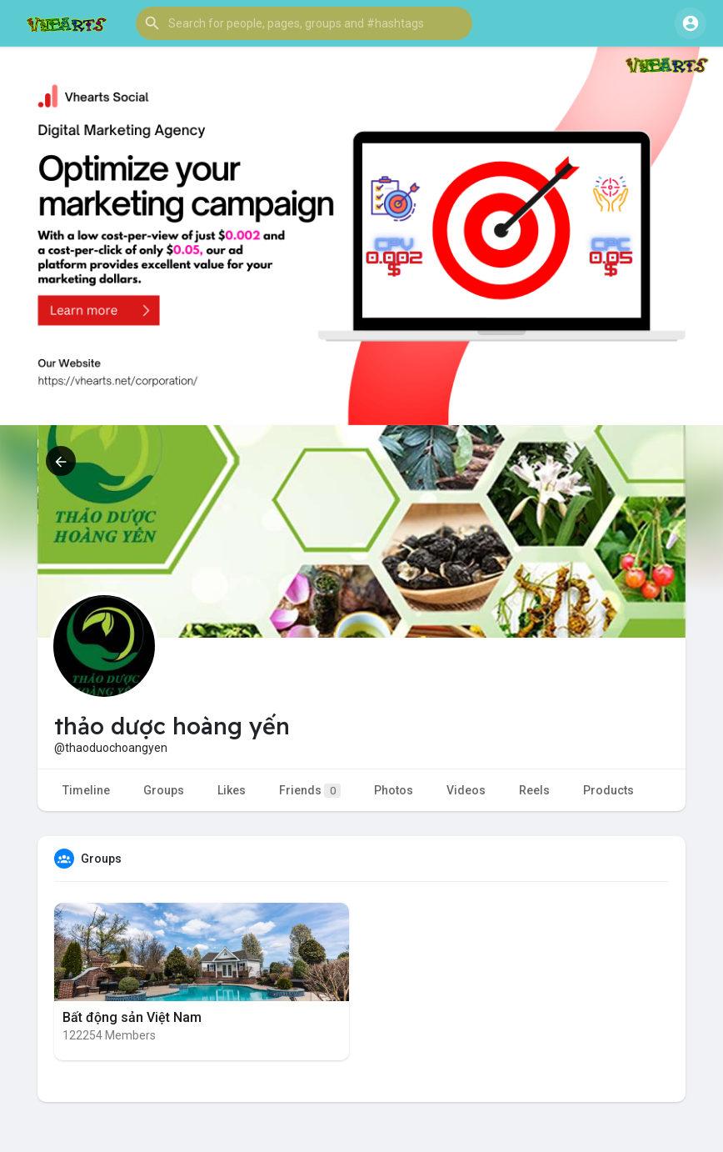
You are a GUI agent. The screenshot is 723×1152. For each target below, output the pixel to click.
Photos (393, 790)
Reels (534, 790)
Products (608, 790)
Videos (466, 790)
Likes (231, 790)
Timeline (86, 790)
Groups (163, 790)
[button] (304, 23)
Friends (310, 791)
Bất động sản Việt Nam (132, 1017)
